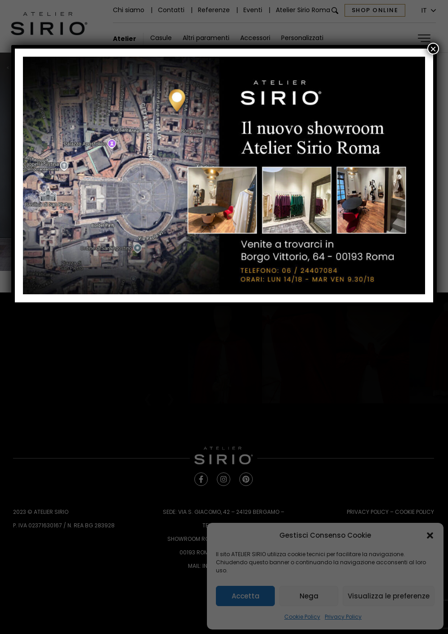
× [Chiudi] (433, 48)
